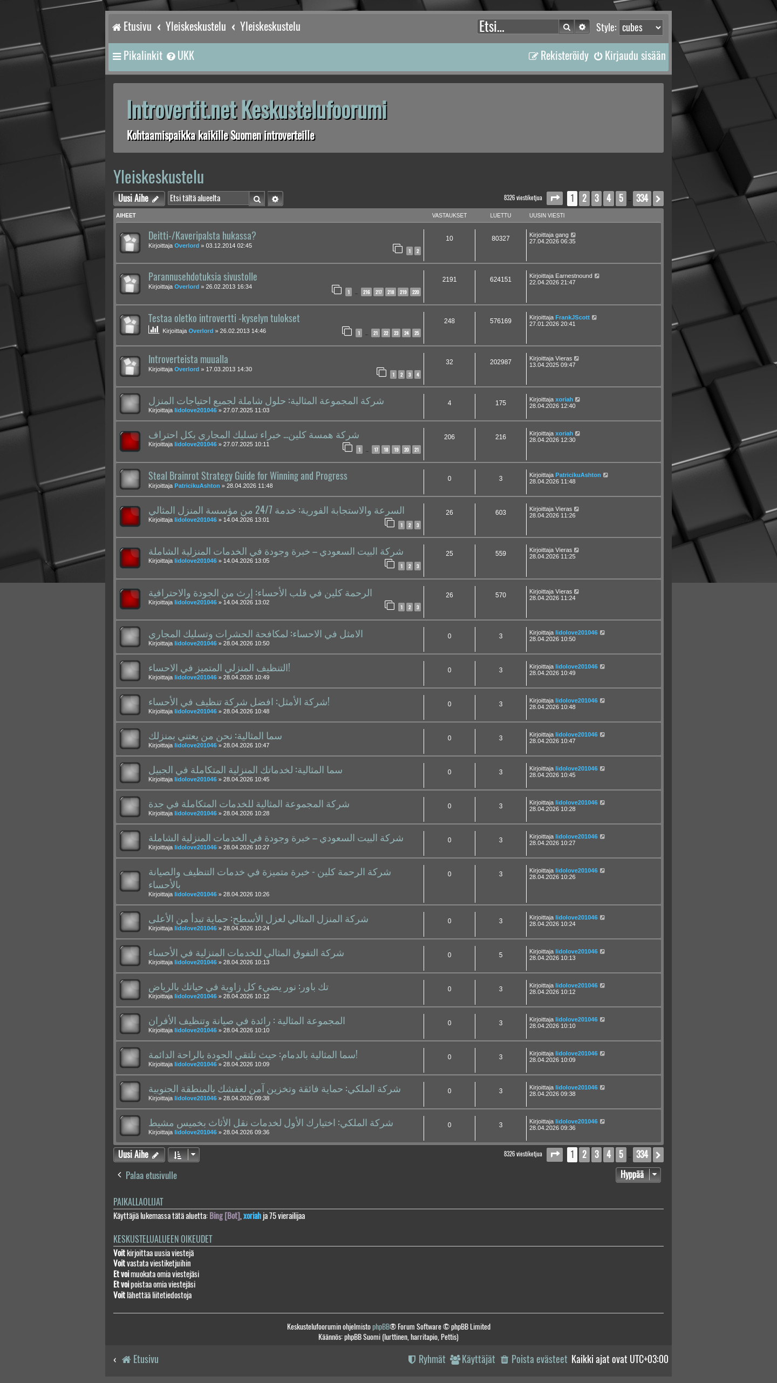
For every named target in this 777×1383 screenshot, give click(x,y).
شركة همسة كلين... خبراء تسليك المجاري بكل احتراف (253, 434)
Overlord (186, 245)
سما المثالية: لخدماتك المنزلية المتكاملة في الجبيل (245, 769)
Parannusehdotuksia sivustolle (202, 276)
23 (396, 333)
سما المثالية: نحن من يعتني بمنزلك (215, 735)
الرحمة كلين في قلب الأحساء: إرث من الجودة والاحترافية (260, 592)
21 (375, 333)
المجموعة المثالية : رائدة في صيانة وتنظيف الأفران (246, 1020)
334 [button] (642, 198)
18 (386, 449)
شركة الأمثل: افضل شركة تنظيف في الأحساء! (239, 701)
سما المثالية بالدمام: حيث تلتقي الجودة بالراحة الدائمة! (253, 1054)
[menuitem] (179, 55)
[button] (555, 198)
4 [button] (608, 198)
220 (415, 292)
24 (406, 333)
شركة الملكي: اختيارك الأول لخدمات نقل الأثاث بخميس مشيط (270, 1122)
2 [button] (584, 198)
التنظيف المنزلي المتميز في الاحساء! (219, 667)
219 (403, 292)
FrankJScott (572, 317)
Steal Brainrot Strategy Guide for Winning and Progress (247, 475)
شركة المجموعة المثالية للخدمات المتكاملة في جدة (249, 803)
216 (366, 292)
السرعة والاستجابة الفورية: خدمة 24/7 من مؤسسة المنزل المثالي (276, 509)
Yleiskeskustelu (158, 177)
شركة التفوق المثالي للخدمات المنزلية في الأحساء (246, 952)
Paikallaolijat (138, 1202)
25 (416, 333)
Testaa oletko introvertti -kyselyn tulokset (224, 318)
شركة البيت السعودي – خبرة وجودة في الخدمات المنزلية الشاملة (276, 550)
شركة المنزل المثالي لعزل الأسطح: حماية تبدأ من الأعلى (258, 918)
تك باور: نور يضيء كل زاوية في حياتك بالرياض (238, 986)
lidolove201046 (195, 410)
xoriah (564, 399)
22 (386, 333)
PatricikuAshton (197, 485)
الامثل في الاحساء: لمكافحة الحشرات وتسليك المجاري (255, 633)
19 (396, 449)
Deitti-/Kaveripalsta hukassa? (202, 235)
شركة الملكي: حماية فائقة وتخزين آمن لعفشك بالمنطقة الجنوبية (274, 1088)
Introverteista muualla (188, 359)
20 (406, 449)
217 (378, 292)
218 (390, 292)
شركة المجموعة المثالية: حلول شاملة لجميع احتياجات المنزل (266, 400)
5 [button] (621, 198)
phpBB (381, 1326)
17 (376, 449)
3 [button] (596, 198)
